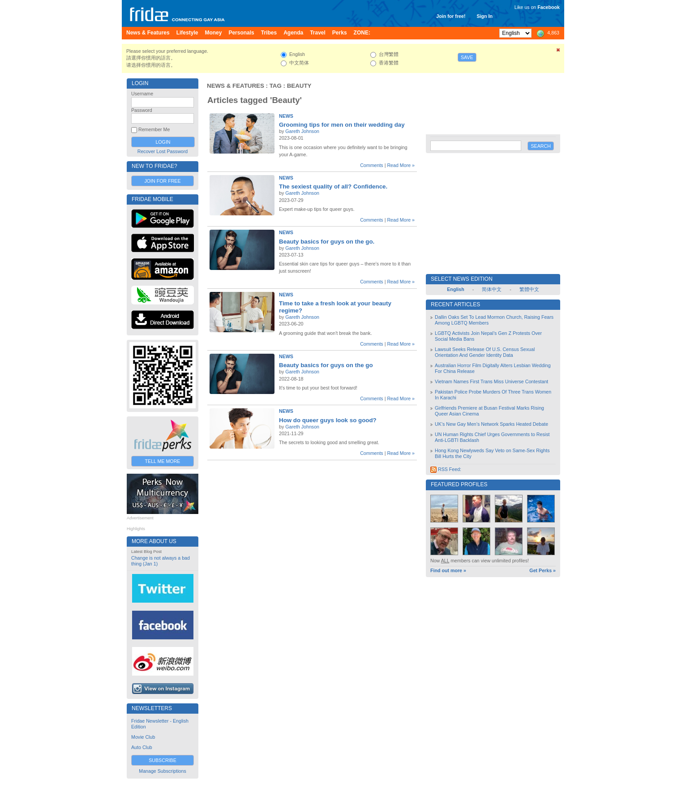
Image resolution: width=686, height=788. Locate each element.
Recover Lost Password (162, 151)
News (286, 116)
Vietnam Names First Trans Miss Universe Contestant (491, 381)
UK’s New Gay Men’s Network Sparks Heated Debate (491, 424)
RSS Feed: (445, 469)
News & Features (235, 85)
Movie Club (143, 737)
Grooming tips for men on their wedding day (342, 124)
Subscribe (162, 760)
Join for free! (450, 16)
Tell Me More (162, 461)
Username (142, 93)
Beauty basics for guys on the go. (326, 241)
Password (141, 110)
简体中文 (492, 289)
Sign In (484, 16)
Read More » (401, 165)
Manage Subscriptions (162, 771)
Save (467, 57)
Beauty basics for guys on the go (326, 365)
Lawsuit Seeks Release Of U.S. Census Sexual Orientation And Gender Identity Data (485, 352)
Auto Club (141, 747)
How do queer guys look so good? (328, 420)
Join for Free (162, 181)
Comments (371, 165)
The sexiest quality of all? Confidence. (333, 186)
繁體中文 (529, 289)
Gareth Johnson (302, 131)
